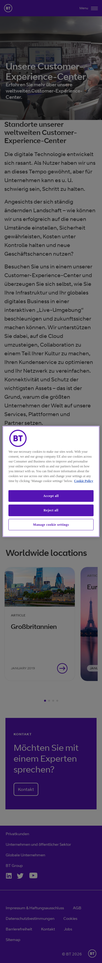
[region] (50, 481)
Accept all (51, 496)
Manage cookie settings (51, 524)
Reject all (51, 510)
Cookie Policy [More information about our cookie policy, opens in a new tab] (83, 481)
